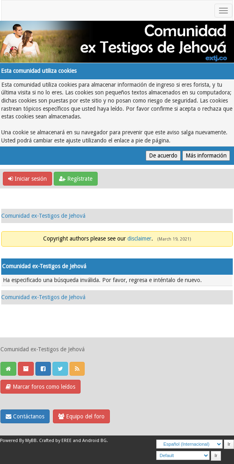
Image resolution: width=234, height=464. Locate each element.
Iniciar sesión (27, 178)
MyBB (31, 440)
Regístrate (75, 178)
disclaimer (139, 238)
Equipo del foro (81, 416)
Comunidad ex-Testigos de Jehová (43, 215)
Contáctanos (25, 416)
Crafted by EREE (55, 440)
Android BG (94, 440)
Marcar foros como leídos (40, 386)
